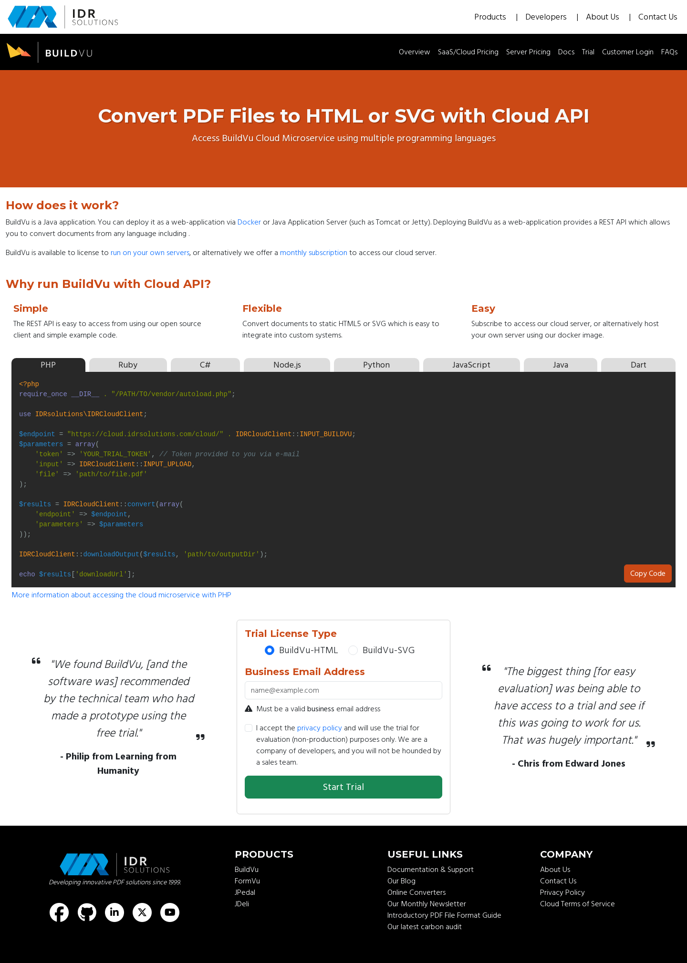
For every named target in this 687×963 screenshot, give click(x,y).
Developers (547, 17)
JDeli (242, 904)
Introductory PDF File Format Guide (444, 915)
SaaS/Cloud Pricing (468, 52)
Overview (414, 52)
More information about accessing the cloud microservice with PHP (121, 595)
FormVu (247, 881)
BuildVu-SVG (389, 650)
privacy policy (319, 728)
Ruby (127, 365)
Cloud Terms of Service (577, 904)
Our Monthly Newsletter (426, 904)
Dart (638, 365)
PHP (48, 365)
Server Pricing (528, 52)
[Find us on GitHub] (87, 912)
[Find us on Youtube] (170, 912)
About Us (603, 17)
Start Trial (343, 787)
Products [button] (491, 17)
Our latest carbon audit (424, 927)
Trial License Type (291, 633)
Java (560, 365)
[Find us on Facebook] (59, 912)
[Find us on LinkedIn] (114, 912)
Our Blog (401, 881)
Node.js (287, 365)
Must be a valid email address (312, 709)
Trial (588, 52)
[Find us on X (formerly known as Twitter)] (142, 912)
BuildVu (247, 869)
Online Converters (416, 892)
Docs (566, 52)
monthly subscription (313, 252)
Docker (249, 222)
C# (205, 365)
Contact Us (657, 17)
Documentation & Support (430, 869)
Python (376, 365)
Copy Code (648, 573)
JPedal (245, 892)
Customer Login (628, 52)
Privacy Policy (562, 892)
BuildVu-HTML (308, 650)
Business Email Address (305, 671)
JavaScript (471, 365)
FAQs (669, 52)
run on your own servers (150, 252)
